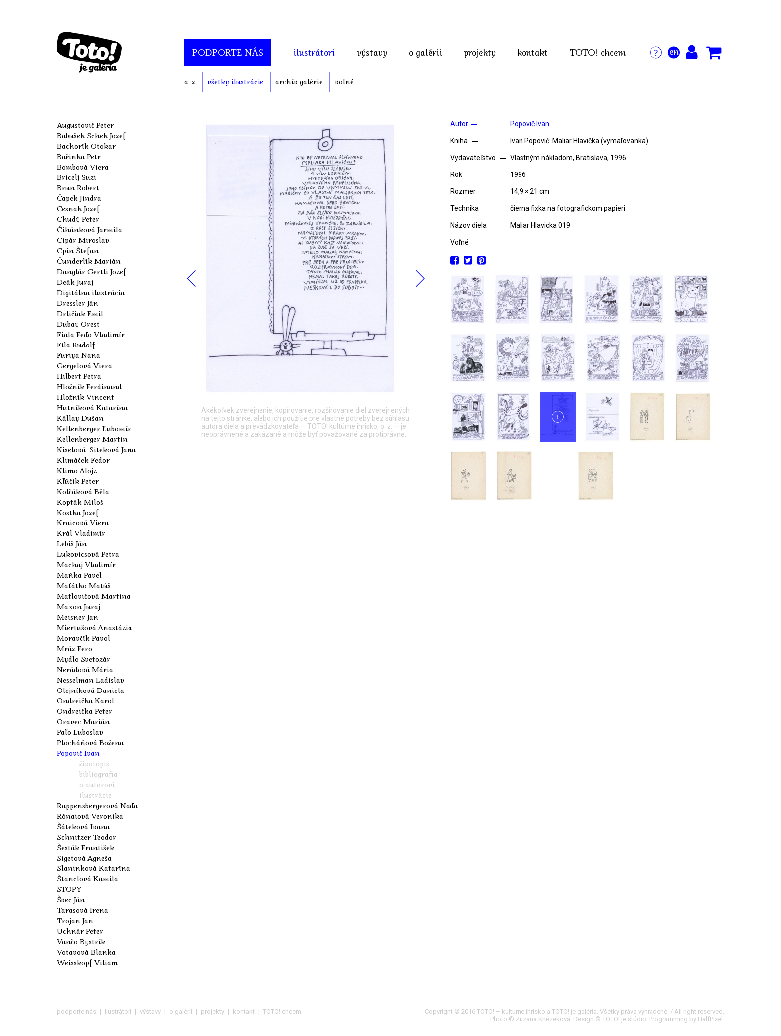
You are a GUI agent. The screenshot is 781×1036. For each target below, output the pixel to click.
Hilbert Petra (79, 375)
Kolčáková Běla (83, 491)
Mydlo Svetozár (83, 658)
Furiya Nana (78, 354)
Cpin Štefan (78, 250)
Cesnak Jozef (78, 208)
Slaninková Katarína (93, 867)
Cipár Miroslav (83, 239)
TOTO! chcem (598, 52)
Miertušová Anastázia (94, 627)
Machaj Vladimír (86, 564)
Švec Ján (71, 899)
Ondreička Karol (85, 700)
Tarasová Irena (82, 909)
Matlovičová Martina (93, 595)
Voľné (459, 242)
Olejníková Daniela (90, 690)
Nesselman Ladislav (90, 679)
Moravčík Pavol (83, 637)
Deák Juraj (75, 281)
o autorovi (97, 784)
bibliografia (98, 773)
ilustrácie (95, 794)
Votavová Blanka (86, 951)
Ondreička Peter (84, 710)
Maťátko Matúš (84, 585)
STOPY (69, 888)
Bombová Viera (83, 166)
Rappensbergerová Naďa (97, 805)
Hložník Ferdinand (89, 386)
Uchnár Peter (80, 930)
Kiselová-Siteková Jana (96, 449)
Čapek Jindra (79, 197)
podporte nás (227, 52)
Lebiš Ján (72, 543)
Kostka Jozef (78, 512)
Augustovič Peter (85, 124)
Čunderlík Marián (89, 260)
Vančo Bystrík (81, 941)
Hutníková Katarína (92, 407)
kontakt (533, 52)
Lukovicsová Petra (88, 553)
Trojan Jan (75, 920)
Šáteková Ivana (83, 826)
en (674, 51)
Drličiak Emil (80, 313)
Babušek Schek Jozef (91, 135)
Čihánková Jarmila (89, 229)
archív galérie (299, 81)
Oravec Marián (83, 721)
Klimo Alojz (77, 470)
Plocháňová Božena (90, 742)
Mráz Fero (74, 648)
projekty (480, 52)
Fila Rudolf (76, 344)
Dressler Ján (77, 302)
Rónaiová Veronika (90, 815)
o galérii (425, 52)
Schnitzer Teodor (86, 836)
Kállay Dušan (80, 417)
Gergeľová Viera (84, 365)
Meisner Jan (77, 616)
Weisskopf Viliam (87, 962)
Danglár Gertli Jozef (91, 271)
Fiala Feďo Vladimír (91, 334)
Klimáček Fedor (83, 459)
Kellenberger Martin (92, 438)
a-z (189, 81)
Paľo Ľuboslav (80, 731)
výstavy (372, 52)
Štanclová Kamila (87, 878)
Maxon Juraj (78, 606)
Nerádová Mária (85, 669)
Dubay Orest (78, 323)
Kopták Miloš (80, 501)
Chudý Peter (78, 218)
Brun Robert (78, 187)
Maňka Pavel (79, 574)
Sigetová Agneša (84, 857)
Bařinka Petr (79, 156)
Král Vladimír (81, 532)
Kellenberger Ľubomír (94, 428)
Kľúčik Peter (78, 480)
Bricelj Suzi (76, 177)
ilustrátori (314, 52)
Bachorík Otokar (86, 145)
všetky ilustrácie (235, 81)
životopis (94, 763)
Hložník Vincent (85, 396)
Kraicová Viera (83, 522)
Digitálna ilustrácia (91, 292)
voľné (344, 81)
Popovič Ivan (78, 752)
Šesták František (85, 847)
